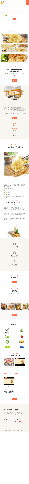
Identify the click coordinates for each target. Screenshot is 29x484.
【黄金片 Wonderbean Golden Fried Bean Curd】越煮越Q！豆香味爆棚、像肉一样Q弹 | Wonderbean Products (9, 391)
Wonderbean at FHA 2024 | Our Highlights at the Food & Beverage (9, 371)
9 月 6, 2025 (6, 367)
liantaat (11, 367)
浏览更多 (14, 80)
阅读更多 (14, 118)
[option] (14, 19)
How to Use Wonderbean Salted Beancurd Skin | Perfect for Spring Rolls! (19, 371)
